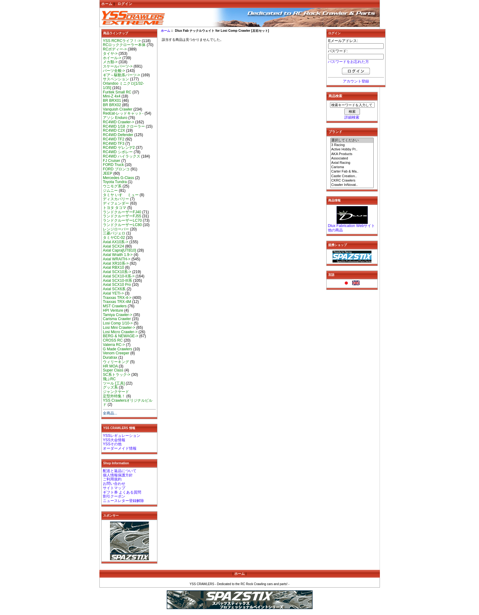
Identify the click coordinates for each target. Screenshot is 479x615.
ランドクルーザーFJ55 (122, 216)
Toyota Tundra (115, 182)
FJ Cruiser (111, 160)
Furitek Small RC (117, 92)
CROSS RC (113, 340)
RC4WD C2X (114, 130)
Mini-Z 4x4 (111, 96)
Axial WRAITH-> (116, 259)
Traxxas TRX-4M (117, 302)
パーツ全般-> (114, 71)
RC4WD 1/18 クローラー (124, 126)
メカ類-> (110, 62)
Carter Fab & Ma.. (352, 171)
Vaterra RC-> (114, 345)
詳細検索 (351, 117)
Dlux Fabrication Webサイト (351, 226)
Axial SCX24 (113, 246)
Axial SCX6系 (114, 289)
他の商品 (335, 230)
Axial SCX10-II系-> (119, 276)
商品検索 (335, 96)
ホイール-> (112, 58)
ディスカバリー (116, 199)
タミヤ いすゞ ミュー (121, 195)
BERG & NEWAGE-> (120, 336)
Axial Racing (352, 163)
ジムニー (110, 190)
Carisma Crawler (117, 319)
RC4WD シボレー (118, 152)
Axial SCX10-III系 (117, 280)
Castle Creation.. (352, 176)
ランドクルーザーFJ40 (122, 212)
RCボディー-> (115, 49)
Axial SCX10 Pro (117, 284)
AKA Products (352, 154)
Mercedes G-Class (118, 178)
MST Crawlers (115, 306)
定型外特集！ (114, 396)
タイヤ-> (110, 53)
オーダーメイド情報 (120, 448)
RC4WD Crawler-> (118, 122)
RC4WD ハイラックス (121, 156)
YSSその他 (112, 444)
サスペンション (116, 79)
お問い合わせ (114, 483)
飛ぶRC (109, 379)
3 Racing (352, 145)
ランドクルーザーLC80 (122, 225)
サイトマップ (114, 488)
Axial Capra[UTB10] (119, 250)
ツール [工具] (114, 383)
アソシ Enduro (115, 118)
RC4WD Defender (118, 135)
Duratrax (110, 357)
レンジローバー (116, 229)
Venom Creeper (116, 353)
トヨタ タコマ (114, 208)
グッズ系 (110, 387)
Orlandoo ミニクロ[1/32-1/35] (123, 85)
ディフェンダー (116, 203)
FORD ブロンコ (116, 169)
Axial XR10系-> (116, 263)
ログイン (124, 4)
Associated (352, 158)
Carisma (352, 167)
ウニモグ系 (112, 186)
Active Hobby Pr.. (352, 149)
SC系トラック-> (116, 374)
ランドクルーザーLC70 (122, 220)
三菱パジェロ (114, 233)
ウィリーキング (116, 362)
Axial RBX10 (113, 267)
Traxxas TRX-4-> (117, 298)
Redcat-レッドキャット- (123, 113)
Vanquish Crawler (117, 109)
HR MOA (110, 366)
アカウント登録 (356, 81)
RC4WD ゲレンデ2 (119, 147)
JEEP (107, 173)
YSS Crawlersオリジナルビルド (127, 402)
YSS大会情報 (114, 440)
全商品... (110, 413)
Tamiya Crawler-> (117, 315)
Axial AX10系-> (115, 242)
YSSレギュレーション (121, 435)
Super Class (113, 370)
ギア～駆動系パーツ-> (121, 75)
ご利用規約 (112, 479)
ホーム (107, 4)
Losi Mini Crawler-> (119, 327)
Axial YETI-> (113, 293)
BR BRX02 (112, 105)
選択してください (352, 140)
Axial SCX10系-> (117, 272)
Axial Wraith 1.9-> (118, 255)
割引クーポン (114, 496)
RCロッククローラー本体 (124, 45)
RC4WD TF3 (113, 143)
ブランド (335, 132)
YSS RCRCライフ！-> (122, 41)
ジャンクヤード (116, 392)
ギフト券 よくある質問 (122, 492)
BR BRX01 (112, 100)
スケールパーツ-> (117, 66)
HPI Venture (113, 310)
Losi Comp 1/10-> (118, 323)
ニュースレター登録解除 (123, 501)
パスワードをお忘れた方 (348, 61)
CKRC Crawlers (352, 180)
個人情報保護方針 (118, 475)
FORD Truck (113, 165)
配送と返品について (120, 471)
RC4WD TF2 (113, 139)
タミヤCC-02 (114, 237)
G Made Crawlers (117, 349)
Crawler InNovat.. (352, 185)
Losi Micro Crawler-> (120, 332)
